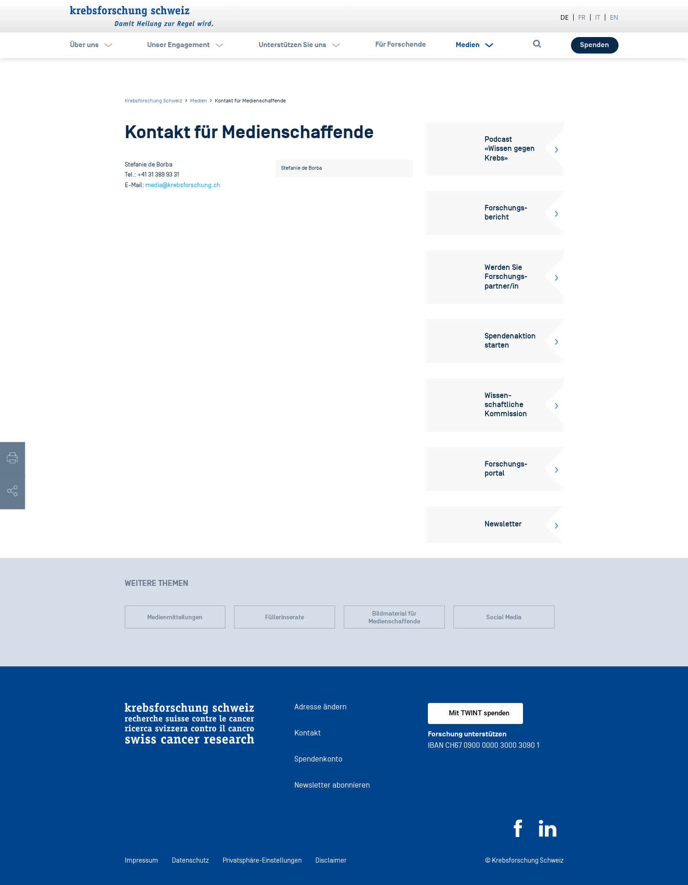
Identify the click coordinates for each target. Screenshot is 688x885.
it (598, 17)
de (564, 17)
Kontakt (307, 733)
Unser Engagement (178, 44)
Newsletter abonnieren (332, 785)
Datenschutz (190, 860)
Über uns (84, 44)
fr (582, 17)
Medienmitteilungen (175, 617)
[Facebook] (518, 834)
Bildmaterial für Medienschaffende (394, 618)
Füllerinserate (284, 617)
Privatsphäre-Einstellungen (262, 860)
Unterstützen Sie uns (292, 44)
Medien (468, 44)
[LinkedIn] (547, 834)
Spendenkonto (318, 759)
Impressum (141, 860)
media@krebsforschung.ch (182, 185)
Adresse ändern (320, 707)
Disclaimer (331, 860)
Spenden (594, 44)
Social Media (504, 617)
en (614, 17)
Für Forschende (400, 44)
